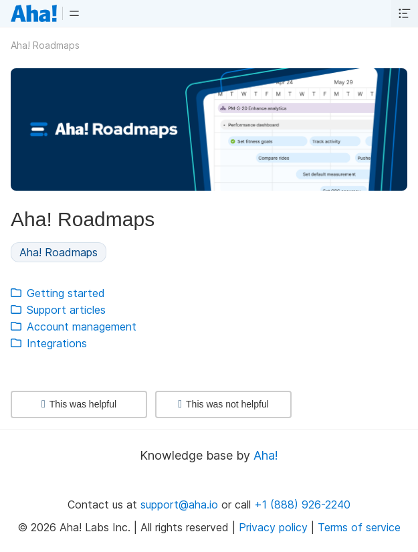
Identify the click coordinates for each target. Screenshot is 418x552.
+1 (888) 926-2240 (302, 504)
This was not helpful (223, 404)
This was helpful (78, 404)
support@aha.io (179, 504)
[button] (74, 13)
